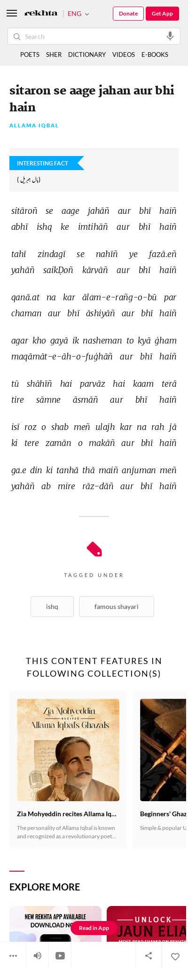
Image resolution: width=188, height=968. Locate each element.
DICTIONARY (87, 54)
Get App (162, 13)
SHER (54, 54)
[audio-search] (170, 35)
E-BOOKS (154, 54)
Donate (128, 13)
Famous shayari (116, 606)
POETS (29, 54)
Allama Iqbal (34, 125)
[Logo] (41, 13)
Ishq (52, 606)
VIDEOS (123, 54)
